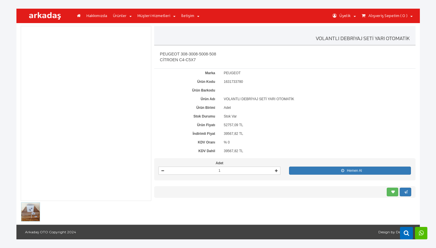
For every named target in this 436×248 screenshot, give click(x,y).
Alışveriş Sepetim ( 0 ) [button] (387, 16)
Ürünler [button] (122, 16)
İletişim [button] (190, 16)
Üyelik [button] (344, 16)
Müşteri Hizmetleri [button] (156, 16)
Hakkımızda (96, 16)
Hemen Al (350, 170)
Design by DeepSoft (394, 232)
